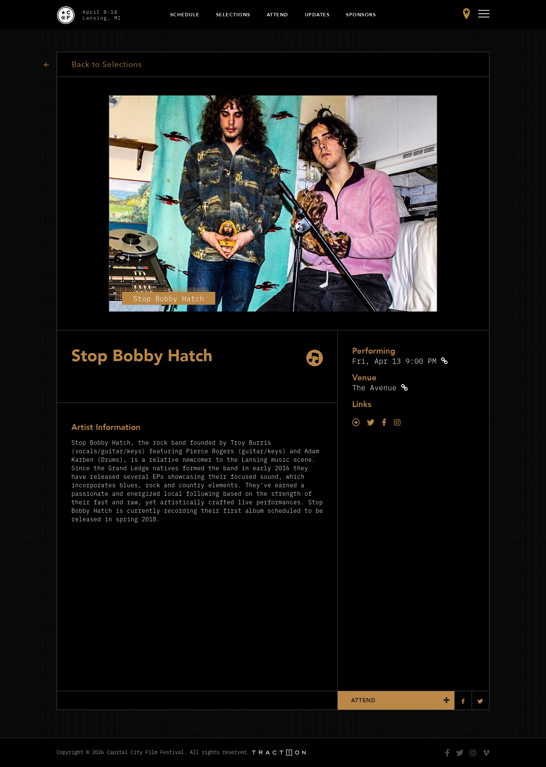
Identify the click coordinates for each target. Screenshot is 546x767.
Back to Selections (107, 64)
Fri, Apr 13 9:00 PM (394, 361)
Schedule (185, 14)
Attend (278, 14)
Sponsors (361, 14)
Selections (233, 14)
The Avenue (374, 387)
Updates (317, 14)
